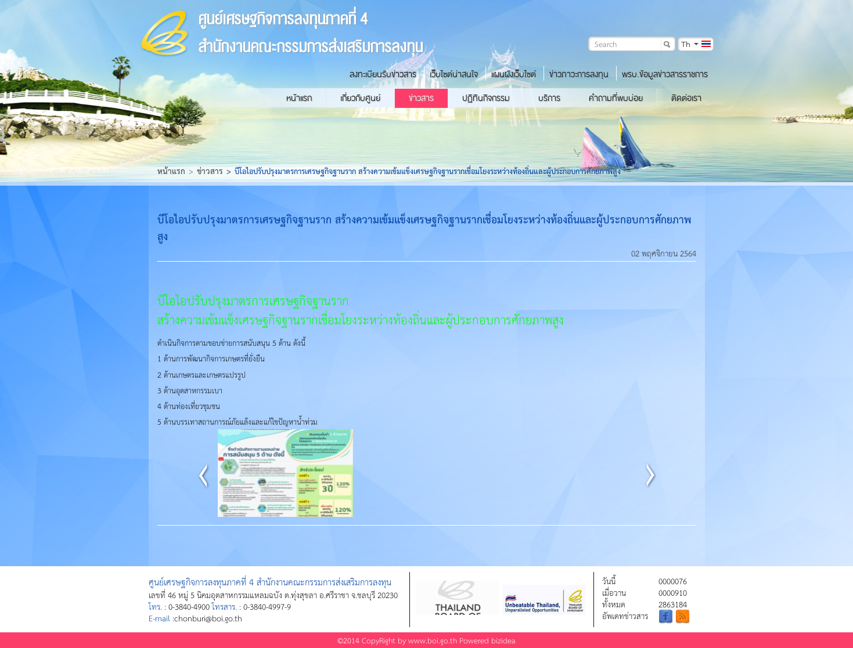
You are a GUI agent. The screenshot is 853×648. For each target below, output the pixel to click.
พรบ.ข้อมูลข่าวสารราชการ (665, 74)
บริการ (549, 98)
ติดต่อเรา (686, 98)
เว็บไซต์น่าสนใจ (454, 74)
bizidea (503, 640)
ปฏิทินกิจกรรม (486, 98)
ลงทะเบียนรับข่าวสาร (383, 74)
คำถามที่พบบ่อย (616, 98)
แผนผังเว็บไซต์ (513, 74)
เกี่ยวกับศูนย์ (360, 98)
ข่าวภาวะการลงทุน (579, 74)
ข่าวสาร (421, 98)
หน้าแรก (299, 98)
